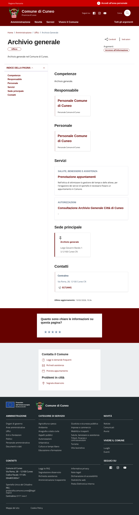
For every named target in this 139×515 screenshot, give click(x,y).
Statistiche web (78, 480)
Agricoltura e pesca (47, 423)
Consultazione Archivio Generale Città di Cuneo (91, 208)
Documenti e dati (14, 446)
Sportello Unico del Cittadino (19, 484)
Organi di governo (14, 423)
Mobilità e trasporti (80, 431)
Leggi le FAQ (44, 468)
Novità (38, 22)
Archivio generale (69, 242)
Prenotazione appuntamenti (77, 177)
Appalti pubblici (46, 435)
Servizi (50, 22)
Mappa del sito (12, 508)
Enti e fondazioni (13, 435)
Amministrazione (20, 22)
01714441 (65, 287)
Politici (9, 439)
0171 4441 (22, 496)
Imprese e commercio (81, 427)
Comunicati (109, 427)
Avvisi (106, 431)
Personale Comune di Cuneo (72, 103)
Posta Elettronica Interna (82, 484)
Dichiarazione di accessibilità (84, 476)
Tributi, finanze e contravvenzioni (79, 439)
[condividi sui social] (110, 39)
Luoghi (107, 448)
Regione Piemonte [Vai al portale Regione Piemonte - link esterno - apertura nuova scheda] (15, 3)
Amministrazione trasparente (52, 480)
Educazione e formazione (50, 450)
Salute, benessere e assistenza (77, 171)
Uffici (8, 431)
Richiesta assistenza (48, 476)
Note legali (76, 472)
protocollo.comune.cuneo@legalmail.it (20, 491)
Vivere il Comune (68, 22)
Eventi (107, 452)
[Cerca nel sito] (127, 13)
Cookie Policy (37, 508)
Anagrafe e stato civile (49, 431)
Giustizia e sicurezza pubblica (84, 423)
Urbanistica (44, 443)
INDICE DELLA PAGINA (20, 68)
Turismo (74, 444)
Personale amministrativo (18, 443)
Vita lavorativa (78, 448)
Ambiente (43, 427)
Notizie (107, 423)
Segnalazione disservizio (50, 472)
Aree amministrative (15, 427)
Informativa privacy (80, 468)
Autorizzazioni (67, 202)
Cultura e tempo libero (49, 446)
